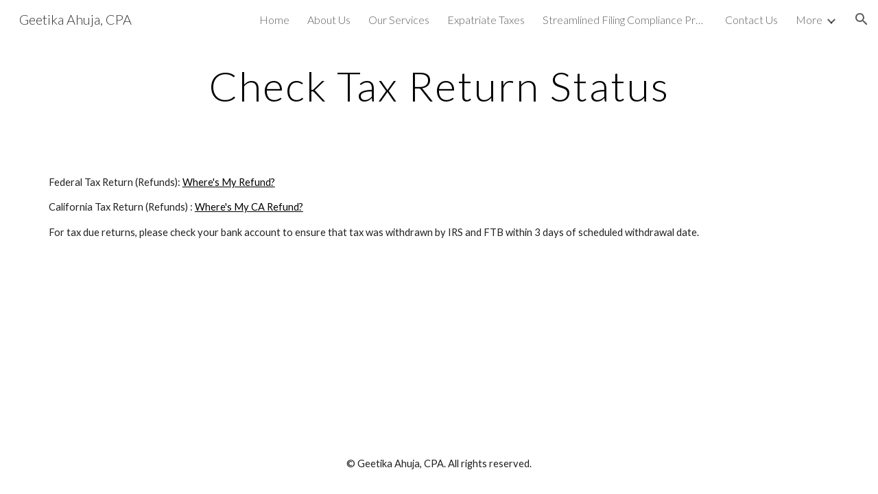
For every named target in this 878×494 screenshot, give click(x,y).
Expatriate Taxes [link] (486, 19)
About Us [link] (329, 19)
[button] (861, 19)
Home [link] (274, 19)
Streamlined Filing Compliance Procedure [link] (625, 19)
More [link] (809, 19)
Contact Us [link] (751, 19)
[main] (439, 86)
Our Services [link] (398, 19)
